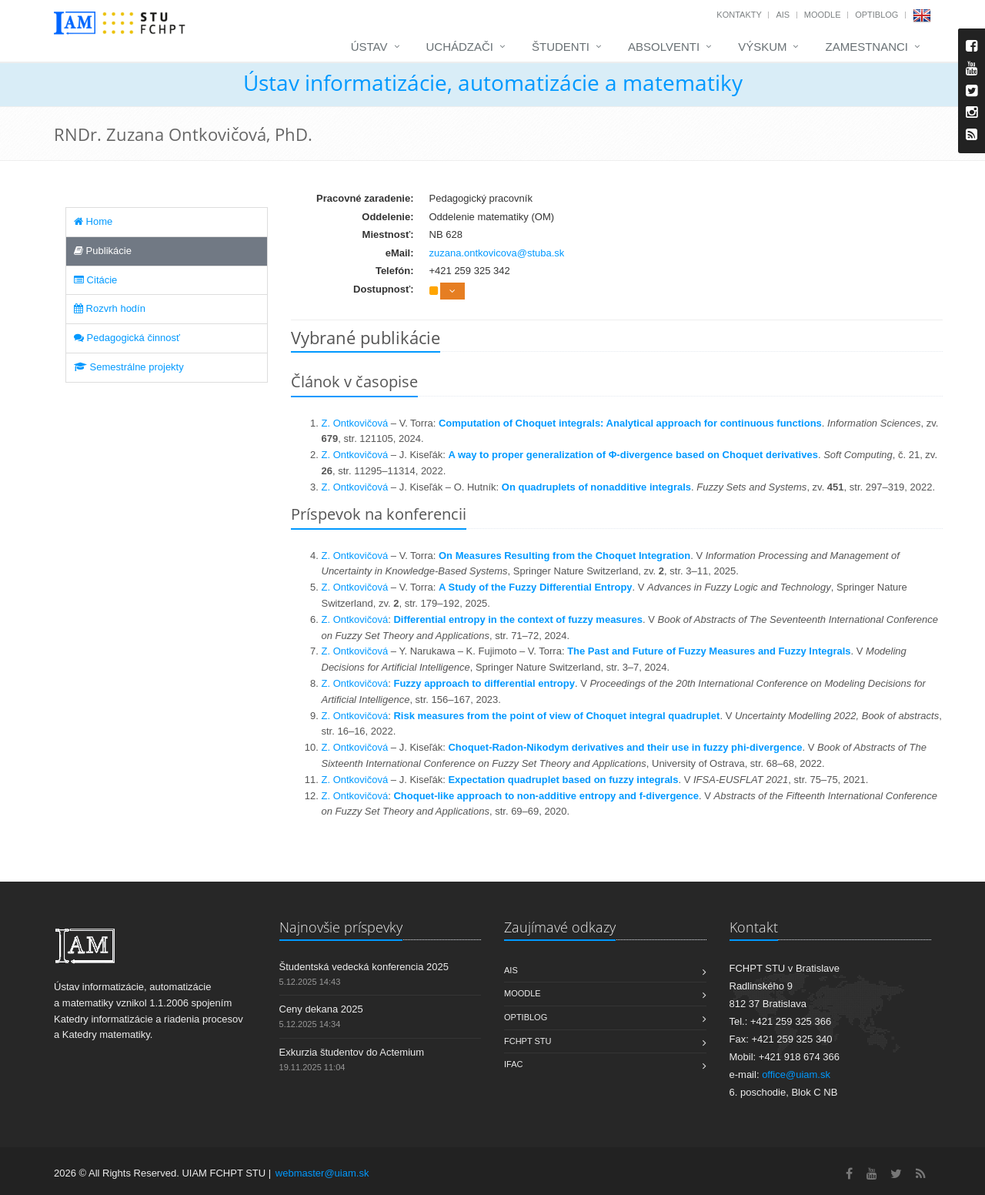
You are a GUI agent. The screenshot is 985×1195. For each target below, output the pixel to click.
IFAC (513, 1064)
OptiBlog (876, 14)
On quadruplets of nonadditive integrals (596, 487)
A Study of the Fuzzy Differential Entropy (536, 587)
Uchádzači (460, 46)
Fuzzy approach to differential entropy (483, 683)
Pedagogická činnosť (127, 337)
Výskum (762, 46)
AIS (783, 14)
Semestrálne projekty (129, 367)
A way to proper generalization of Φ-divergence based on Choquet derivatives (632, 454)
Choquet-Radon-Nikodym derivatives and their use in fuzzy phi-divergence (625, 747)
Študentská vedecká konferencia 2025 (364, 966)
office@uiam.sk (796, 1074)
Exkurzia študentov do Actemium (352, 1052)
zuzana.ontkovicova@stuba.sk (497, 253)
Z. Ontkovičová (355, 423)
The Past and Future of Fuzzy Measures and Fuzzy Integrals (708, 651)
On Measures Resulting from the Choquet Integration (564, 555)
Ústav (369, 46)
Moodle (822, 14)
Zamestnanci (866, 46)
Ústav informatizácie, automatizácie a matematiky (493, 82)
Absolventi (664, 46)
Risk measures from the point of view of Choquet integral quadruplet (556, 715)
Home (93, 221)
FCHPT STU (528, 1041)
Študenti (560, 46)
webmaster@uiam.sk (322, 1173)
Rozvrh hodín (109, 308)
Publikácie (103, 250)
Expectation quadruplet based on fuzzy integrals (563, 779)
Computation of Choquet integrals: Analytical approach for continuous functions (630, 423)
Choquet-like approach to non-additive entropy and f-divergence (546, 796)
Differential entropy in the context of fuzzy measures (518, 619)
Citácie (95, 280)
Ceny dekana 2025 (321, 1009)
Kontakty (738, 14)
